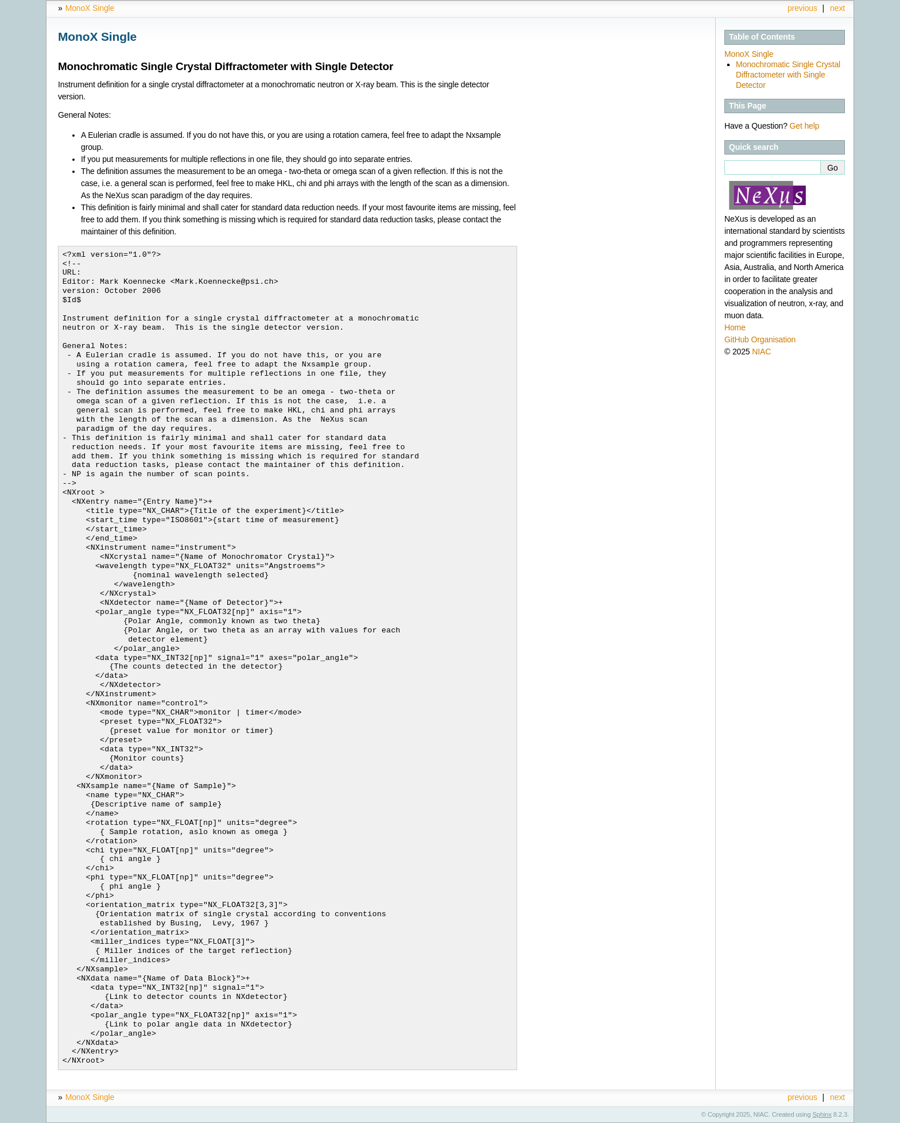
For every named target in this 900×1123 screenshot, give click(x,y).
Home (735, 327)
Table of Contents (762, 36)
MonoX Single (90, 8)
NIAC (761, 351)
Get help (805, 125)
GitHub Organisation (760, 339)
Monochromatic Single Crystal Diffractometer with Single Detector (788, 75)
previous (802, 8)
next (837, 8)
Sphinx (822, 1114)
